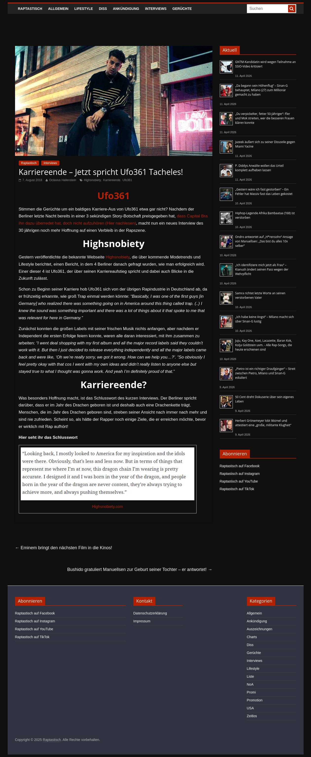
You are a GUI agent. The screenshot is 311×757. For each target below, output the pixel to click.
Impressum (141, 621)
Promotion (255, 700)
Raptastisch (30, 9)
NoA (250, 684)
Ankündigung (126, 9)
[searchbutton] (291, 8)
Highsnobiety (92, 180)
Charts (252, 637)
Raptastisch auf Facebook (240, 466)
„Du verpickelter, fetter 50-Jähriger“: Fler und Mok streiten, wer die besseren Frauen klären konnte (264, 118)
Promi (251, 692)
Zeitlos (252, 716)
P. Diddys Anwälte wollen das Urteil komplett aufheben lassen (259, 168)
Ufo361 (127, 180)
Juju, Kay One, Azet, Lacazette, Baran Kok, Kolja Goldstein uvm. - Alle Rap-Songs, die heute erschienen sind (263, 345)
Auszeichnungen (260, 629)
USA (250, 708)
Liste (250, 676)
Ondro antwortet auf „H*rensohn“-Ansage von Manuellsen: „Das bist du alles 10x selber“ (264, 241)
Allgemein (58, 9)
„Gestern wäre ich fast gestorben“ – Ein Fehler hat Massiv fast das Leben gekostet (264, 191)
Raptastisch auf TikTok (237, 489)
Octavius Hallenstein (62, 180)
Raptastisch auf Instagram (240, 474)
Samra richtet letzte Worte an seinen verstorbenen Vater (260, 295)
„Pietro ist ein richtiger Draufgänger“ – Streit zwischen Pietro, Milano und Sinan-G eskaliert (265, 373)
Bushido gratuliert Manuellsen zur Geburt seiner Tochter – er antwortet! (139, 569)
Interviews (155, 9)
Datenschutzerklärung (150, 613)
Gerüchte (182, 9)
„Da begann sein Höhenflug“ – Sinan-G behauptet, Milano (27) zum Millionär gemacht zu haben (261, 90)
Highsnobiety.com (107, 507)
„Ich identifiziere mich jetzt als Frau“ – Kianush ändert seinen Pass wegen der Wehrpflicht (262, 269)
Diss (103, 9)
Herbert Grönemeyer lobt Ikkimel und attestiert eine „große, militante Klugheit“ (263, 423)
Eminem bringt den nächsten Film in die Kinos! (63, 547)
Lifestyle (83, 9)
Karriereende (111, 180)
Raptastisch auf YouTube (239, 481)
